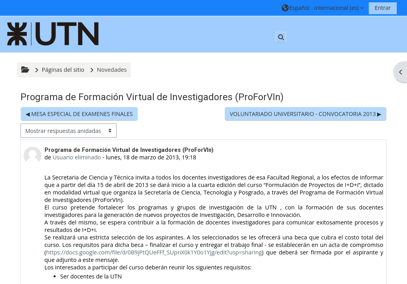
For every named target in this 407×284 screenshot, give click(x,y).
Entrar (383, 7)
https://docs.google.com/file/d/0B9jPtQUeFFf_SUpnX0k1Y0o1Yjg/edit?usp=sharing (154, 252)
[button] (322, 8)
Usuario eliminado (76, 157)
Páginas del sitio (63, 69)
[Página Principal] (53, 33)
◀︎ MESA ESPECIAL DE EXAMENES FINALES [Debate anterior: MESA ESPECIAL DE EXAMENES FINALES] (79, 114)
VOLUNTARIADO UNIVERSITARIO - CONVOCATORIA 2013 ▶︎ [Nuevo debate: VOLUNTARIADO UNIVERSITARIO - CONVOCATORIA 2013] (305, 114)
